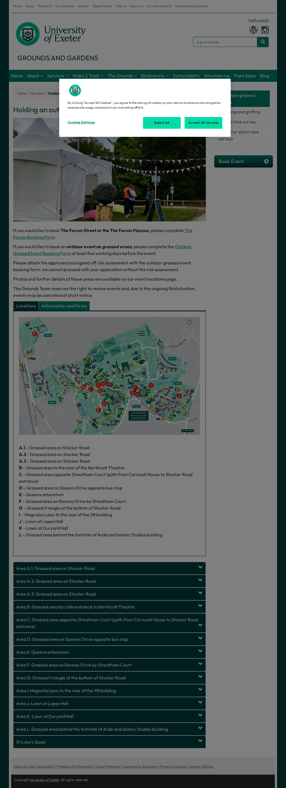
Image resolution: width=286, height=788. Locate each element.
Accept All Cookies (204, 123)
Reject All (162, 123)
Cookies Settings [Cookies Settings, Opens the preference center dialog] (81, 122)
